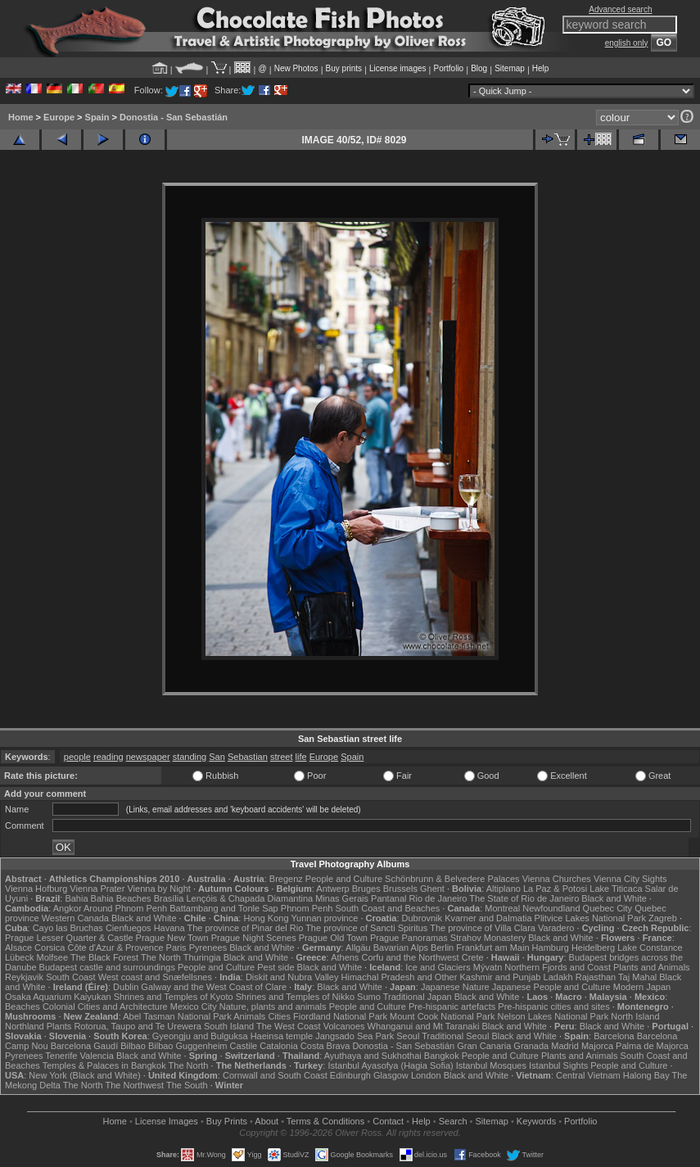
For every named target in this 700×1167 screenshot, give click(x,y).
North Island (635, 1016)
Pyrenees (208, 947)
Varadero (556, 928)
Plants (59, 1026)
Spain (97, 117)
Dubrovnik (422, 918)
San (217, 757)
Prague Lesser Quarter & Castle (69, 938)
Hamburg (550, 947)
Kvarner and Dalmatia (488, 918)
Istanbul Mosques (491, 1065)
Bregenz (286, 879)
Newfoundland (551, 908)
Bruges (366, 888)
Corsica (49, 947)
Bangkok (441, 1056)
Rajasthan (596, 977)
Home (21, 117)
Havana (169, 928)
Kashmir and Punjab (499, 977)
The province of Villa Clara (482, 928)
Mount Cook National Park (442, 1016)
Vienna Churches (556, 879)
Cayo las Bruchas (68, 928)
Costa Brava (325, 1046)
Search (453, 1121)
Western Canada (75, 918)
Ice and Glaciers (437, 967)
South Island (229, 1026)
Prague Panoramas (409, 938)
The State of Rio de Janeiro (524, 898)
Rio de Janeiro (438, 898)
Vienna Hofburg (36, 888)
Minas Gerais (341, 898)
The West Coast (288, 1026)
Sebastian (248, 757)
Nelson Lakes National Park (552, 1016)
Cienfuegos (128, 928)
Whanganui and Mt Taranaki (424, 1026)
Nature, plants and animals (273, 1006)
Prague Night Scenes (253, 938)
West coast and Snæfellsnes (155, 977)
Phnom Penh (307, 908)
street (281, 757)
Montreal (502, 908)
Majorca (597, 1046)
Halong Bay (646, 1075)
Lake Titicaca (615, 888)
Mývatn (487, 967)
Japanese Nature (455, 987)
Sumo (369, 997)
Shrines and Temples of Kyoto (173, 997)
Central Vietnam (588, 1075)
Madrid (565, 1046)
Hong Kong (265, 918)
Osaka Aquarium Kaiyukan (58, 997)
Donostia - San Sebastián (174, 117)
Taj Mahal (637, 977)
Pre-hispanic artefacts (452, 1006)
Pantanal (388, 898)
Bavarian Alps (400, 947)
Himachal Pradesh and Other (399, 977)
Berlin (442, 947)
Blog (479, 68)
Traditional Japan (417, 997)
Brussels (400, 888)
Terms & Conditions (325, 1121)
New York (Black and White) (84, 1075)
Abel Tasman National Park (177, 1016)
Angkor (67, 908)
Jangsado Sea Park (354, 1036)
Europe (59, 117)
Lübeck (19, 957)
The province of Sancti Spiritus (366, 928)
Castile (244, 1046)
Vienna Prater (97, 888)
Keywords (536, 1121)
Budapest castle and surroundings (107, 967)
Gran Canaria (484, 1046)
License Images (166, 1121)
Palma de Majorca (652, 1046)
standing (190, 757)
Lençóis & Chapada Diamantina (249, 898)
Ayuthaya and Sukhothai (373, 1056)
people (77, 757)
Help (540, 68)
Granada (531, 1046)
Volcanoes (344, 1026)
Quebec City (608, 908)
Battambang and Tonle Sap (223, 908)
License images (397, 68)
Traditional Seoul (455, 1036)
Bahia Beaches (121, 898)
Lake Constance (650, 947)
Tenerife (61, 1056)
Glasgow (391, 1075)
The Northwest (135, 1085)
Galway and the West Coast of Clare (214, 987)
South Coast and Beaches (387, 908)
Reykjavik (24, 977)
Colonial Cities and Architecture (105, 1006)
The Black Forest (104, 957)
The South (187, 1085)
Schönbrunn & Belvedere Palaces (452, 879)
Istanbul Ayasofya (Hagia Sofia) (390, 1065)
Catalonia (278, 1046)
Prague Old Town (333, 938)
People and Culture (343, 879)
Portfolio (448, 68)
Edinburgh (350, 1075)
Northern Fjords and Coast (557, 967)
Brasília (169, 898)
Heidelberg (593, 947)
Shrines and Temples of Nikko (295, 997)
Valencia (97, 1056)
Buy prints (344, 68)
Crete (473, 957)
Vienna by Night (158, 888)
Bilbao (133, 1046)
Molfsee (53, 957)
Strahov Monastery (488, 938)
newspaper (148, 757)
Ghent (432, 888)
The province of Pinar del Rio (245, 928)
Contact (388, 1121)
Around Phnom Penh (125, 908)
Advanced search (620, 9)
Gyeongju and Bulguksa (200, 1036)
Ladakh (558, 977)
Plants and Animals (651, 967)
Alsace (18, 947)
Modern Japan (642, 987)
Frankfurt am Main (492, 947)
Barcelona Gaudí (85, 1046)
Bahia (76, 898)
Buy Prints (226, 1121)
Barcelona (614, 1036)
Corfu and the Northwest (409, 957)
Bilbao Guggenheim (188, 1046)
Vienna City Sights (630, 879)
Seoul (407, 1036)
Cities (279, 1016)
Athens (345, 957)
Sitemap (510, 68)
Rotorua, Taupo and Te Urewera (137, 1026)
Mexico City (193, 1006)
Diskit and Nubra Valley (292, 977)
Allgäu (358, 947)
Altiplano (503, 888)
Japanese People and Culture (551, 987)
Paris (176, 947)
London (426, 1075)
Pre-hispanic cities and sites (553, 1006)
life (301, 757)
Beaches (22, 1006)
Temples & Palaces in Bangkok (104, 1065)
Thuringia (202, 957)
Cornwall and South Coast (275, 1075)
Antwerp (332, 888)
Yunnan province (324, 918)
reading (108, 757)
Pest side (275, 967)
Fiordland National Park (340, 1016)
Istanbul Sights (558, 1065)
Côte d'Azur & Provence (115, 947)
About (266, 1121)
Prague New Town (172, 938)
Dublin (125, 987)
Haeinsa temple (282, 1036)
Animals (249, 1016)
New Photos (296, 68)
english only (626, 42)
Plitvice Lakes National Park (590, 918)
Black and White (613, 898)
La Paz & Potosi (555, 888)
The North (161, 957)
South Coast (71, 977)
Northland (24, 1026)
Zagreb (662, 918)
